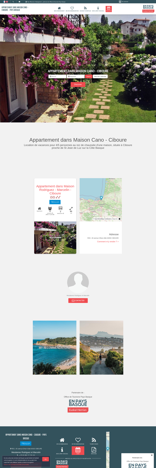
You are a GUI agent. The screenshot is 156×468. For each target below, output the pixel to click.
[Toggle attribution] (119, 219)
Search (88, 76)
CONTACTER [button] (78, 301)
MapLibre (115, 219)
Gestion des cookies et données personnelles (16, 464)
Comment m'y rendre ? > (108, 242)
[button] (100, 76)
